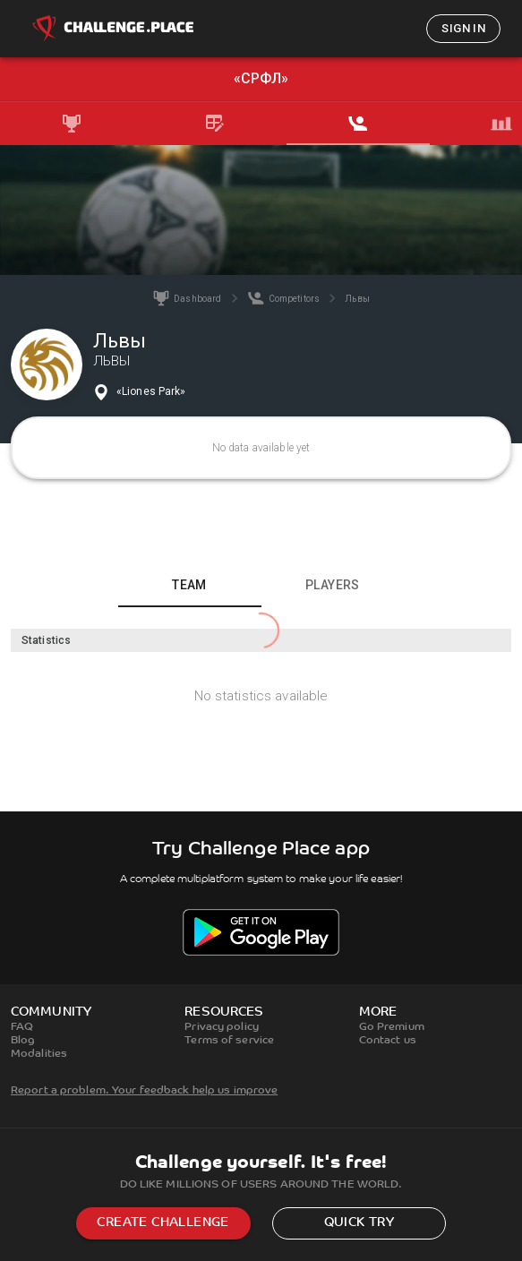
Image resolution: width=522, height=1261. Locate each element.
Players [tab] (332, 585)
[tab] (71, 123)
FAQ (22, 1027)
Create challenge (162, 1223)
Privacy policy (221, 1027)
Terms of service (229, 1040)
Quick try (359, 1223)
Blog (23, 1040)
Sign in (463, 28)
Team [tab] (189, 585)
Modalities (39, 1054)
